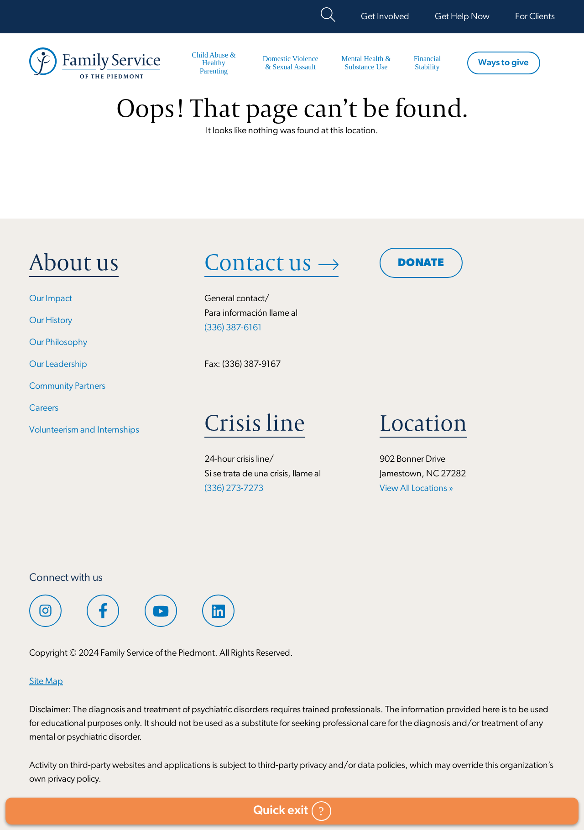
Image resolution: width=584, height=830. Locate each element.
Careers (43, 408)
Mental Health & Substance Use (365, 63)
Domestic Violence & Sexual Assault (290, 63)
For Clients (535, 16)
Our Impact (50, 298)
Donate (421, 263)
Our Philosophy (58, 342)
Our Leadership (58, 364)
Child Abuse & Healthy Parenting (213, 63)
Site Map (46, 681)
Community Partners (67, 386)
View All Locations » (416, 488)
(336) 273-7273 (233, 488)
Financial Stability (426, 63)
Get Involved (385, 16)
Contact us (257, 262)
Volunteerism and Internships (84, 430)
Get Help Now (462, 16)
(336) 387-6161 (233, 328)
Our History (50, 320)
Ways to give (503, 63)
